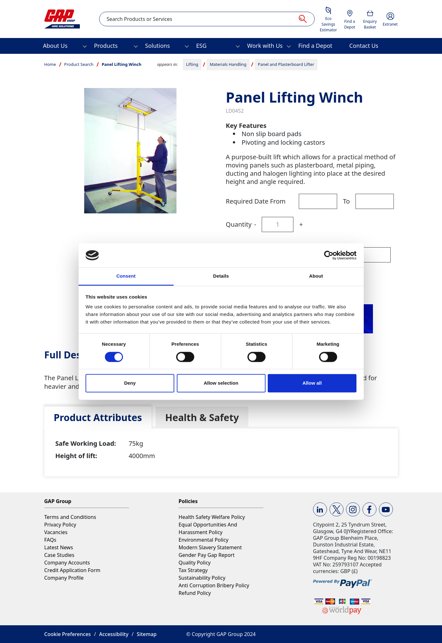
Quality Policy (195, 562)
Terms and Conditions (70, 517)
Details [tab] (221, 276)
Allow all (312, 383)
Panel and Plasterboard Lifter (286, 64)
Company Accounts (67, 562)
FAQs (50, 539)
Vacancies (55, 532)
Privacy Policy (60, 524)
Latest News (58, 547)
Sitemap (147, 634)
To (346, 201)
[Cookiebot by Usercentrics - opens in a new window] (328, 255)
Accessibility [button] (114, 634)
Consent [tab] (126, 276)
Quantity (239, 224)
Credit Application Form (72, 570)
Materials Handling (228, 64)
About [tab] (316, 276)
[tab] (98, 417)
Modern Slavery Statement (210, 547)
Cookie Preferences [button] (67, 634)
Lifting (192, 64)
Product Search (78, 64)
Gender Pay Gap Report (207, 555)
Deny (130, 383)
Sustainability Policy (202, 577)
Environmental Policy (203, 539)
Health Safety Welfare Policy (212, 517)
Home (50, 64)
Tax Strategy (193, 570)
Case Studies (59, 555)
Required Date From (256, 201)
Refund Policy (195, 592)
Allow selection (221, 383)
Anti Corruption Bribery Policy (214, 585)
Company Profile (64, 577)
